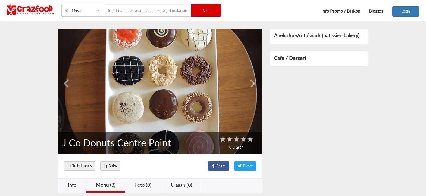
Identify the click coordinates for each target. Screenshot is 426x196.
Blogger (376, 10)
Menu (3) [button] (105, 185)
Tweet (245, 166)
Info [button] (72, 185)
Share (218, 166)
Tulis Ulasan (79, 166)
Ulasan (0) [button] (181, 185)
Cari (206, 10)
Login (405, 11)
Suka (110, 166)
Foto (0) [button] (143, 185)
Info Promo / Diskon (340, 10)
